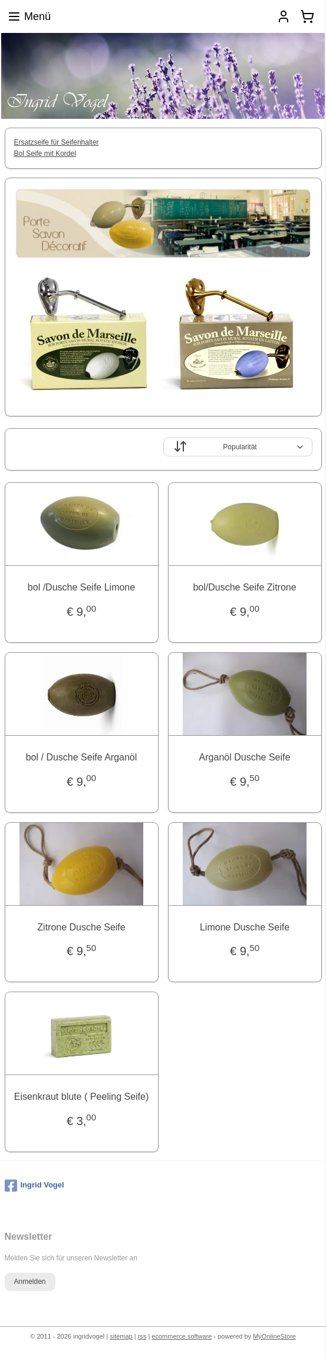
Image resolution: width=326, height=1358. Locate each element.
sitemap (121, 1336)
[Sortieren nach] (238, 447)
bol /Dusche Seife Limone (81, 587)
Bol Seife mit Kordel (45, 153)
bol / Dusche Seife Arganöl (81, 757)
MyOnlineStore (274, 1336)
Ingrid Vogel (34, 1186)
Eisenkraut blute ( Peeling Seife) (81, 1097)
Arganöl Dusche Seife (245, 757)
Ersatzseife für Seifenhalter (56, 142)
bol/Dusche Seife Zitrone (244, 587)
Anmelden (29, 1281)
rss (142, 1336)
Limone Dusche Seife (244, 927)
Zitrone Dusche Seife (81, 927)
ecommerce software (182, 1336)
